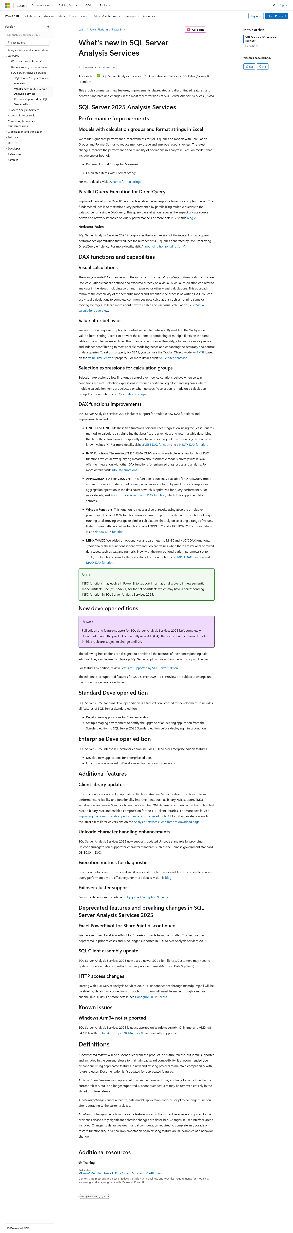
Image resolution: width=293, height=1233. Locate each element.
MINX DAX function (190, 557)
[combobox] (29, 35)
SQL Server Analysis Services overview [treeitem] (31, 80)
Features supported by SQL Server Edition (149, 668)
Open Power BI (277, 16)
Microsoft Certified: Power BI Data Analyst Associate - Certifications (121, 1173)
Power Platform (98, 29)
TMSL (201, 352)
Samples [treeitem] (13, 160)
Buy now (256, 16)
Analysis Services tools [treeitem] (21, 115)
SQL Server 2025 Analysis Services (261, 38)
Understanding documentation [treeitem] (29, 67)
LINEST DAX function (155, 444)
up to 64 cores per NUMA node (119, 1033)
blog (190, 218)
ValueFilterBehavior (101, 358)
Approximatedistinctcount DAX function (138, 495)
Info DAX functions (124, 470)
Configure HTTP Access (151, 997)
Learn (82, 29)
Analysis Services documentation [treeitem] (28, 50)
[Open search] (274, 5)
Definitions (251, 46)
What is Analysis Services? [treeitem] (27, 61)
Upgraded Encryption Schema (147, 897)
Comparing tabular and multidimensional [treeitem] (22, 123)
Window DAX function (108, 531)
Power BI (117, 29)
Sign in (284, 5)
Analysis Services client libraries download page (166, 822)
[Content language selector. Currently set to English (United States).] (23, 1227)
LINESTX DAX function (192, 444)
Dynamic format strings (125, 181)
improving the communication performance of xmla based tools (122, 816)
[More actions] (211, 30)
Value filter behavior (173, 358)
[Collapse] (48, 26)
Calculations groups (132, 394)
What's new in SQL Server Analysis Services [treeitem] (30, 91)
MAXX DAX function (99, 562)
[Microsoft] (7, 5)
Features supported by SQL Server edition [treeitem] (30, 101)
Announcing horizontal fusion (161, 246)
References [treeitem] (14, 154)
